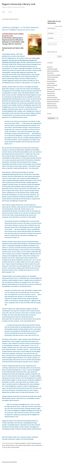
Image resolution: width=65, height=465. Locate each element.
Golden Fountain (10, 445)
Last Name (50, 38)
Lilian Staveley (19, 445)
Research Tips (50, 87)
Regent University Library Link (18, 4)
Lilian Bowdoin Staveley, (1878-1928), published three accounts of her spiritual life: (18, 56)
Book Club (49, 67)
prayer (33, 445)
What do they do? (51, 103)
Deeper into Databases (53, 71)
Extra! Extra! (50, 73)
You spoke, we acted (52, 107)
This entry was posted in (8, 443)
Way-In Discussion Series (53, 99)
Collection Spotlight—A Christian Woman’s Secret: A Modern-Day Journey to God (20, 28)
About (10, 12)
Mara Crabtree (27, 445)
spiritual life (38, 445)
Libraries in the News (52, 77)
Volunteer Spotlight (52, 97)
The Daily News (51, 95)
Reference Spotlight (52, 85)
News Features (51, 83)
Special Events (51, 93)
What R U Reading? (52, 105)
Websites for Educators (53, 101)
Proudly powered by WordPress (9, 462)
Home (3, 12)
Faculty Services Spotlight (53, 75)
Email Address (52, 28)
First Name (50, 33)
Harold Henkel (15, 447)
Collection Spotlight (20, 443)
